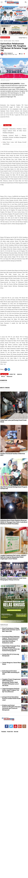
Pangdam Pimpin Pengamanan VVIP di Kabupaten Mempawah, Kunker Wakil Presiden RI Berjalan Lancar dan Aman (11, 682)
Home (1, 40)
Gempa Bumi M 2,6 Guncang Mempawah (10, 655)
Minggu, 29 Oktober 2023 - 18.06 (10, 54)
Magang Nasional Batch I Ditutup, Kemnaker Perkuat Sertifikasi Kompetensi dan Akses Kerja (14, 137)
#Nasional (9, 376)
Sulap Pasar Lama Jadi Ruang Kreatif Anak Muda (13, 421)
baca (21, 53)
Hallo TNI (5, 40)
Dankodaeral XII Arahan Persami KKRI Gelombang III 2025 (10, 672)
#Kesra (3, 376)
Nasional (17, 40)
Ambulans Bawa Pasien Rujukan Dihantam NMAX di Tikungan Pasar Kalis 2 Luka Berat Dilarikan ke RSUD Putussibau (13, 521)
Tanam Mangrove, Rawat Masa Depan (11, 663)
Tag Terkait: (4, 374)
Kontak (16, 731)
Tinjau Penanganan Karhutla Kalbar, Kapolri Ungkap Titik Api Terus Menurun (10, 690)
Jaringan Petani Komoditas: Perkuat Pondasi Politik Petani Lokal (11, 698)
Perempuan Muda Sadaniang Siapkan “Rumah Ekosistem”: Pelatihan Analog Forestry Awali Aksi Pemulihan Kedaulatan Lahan (10, 640)
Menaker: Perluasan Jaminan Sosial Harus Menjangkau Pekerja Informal (13, 579)
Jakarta (9, 40)
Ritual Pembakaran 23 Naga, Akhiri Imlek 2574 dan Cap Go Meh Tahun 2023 (11, 629)
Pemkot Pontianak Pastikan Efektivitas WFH (12, 454)
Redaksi (3, 731)
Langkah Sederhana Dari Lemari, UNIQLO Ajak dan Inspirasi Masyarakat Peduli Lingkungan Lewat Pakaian (13, 557)
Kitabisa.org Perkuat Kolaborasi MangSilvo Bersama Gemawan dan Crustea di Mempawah (11, 707)
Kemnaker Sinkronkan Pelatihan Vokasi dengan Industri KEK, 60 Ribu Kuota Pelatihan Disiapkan (14, 130)
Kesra (13, 40)
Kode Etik (10, 731)
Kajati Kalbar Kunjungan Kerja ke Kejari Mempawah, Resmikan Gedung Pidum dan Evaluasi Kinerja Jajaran (11, 648)
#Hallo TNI (12, 374)
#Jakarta (19, 374)
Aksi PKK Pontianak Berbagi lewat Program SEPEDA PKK (13, 487)
